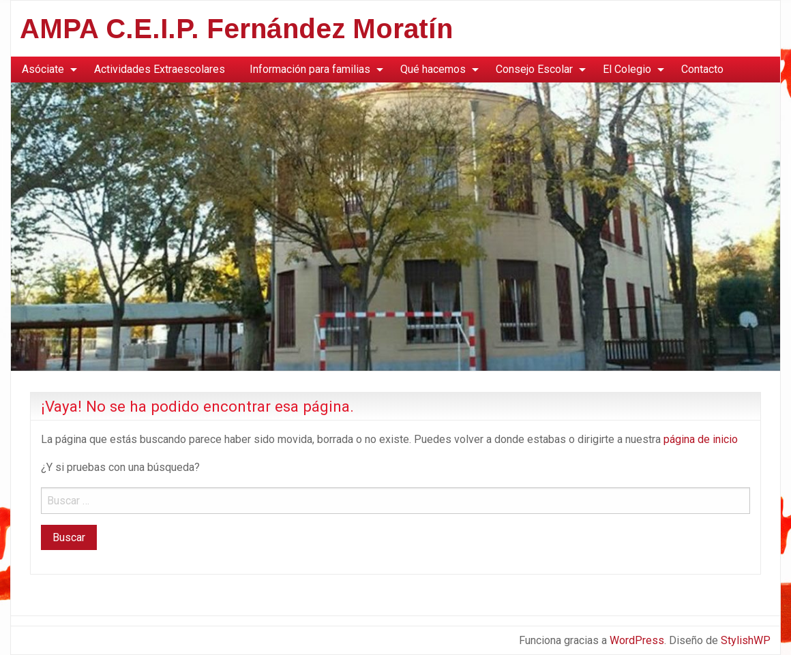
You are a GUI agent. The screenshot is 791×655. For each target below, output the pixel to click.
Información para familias (310, 69)
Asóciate (43, 69)
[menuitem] (45, 69)
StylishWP (746, 640)
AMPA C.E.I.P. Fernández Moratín (236, 29)
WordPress (637, 640)
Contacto (702, 69)
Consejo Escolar (534, 69)
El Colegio (627, 69)
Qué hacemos (433, 69)
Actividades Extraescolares (159, 69)
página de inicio (700, 439)
